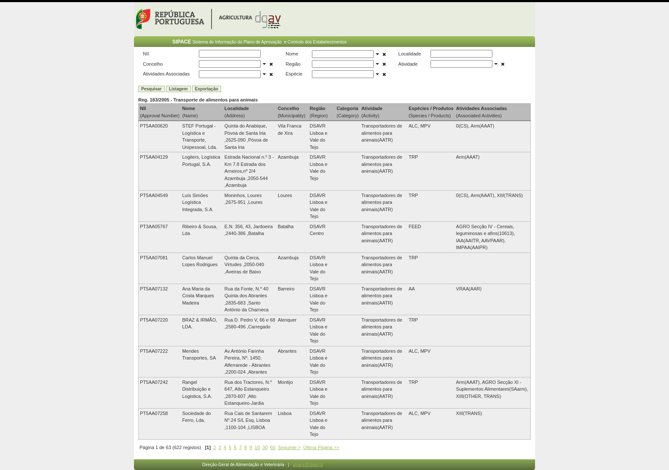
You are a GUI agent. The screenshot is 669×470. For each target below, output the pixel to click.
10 (257, 447)
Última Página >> (321, 447)
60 (272, 447)
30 (265, 447)
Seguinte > (289, 447)
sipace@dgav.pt (308, 464)
